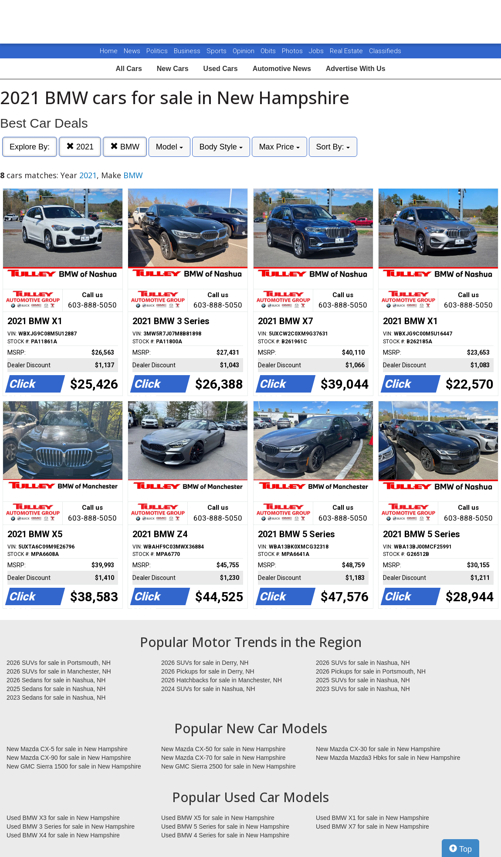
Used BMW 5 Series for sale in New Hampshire (225, 826)
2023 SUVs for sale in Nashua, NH (363, 688)
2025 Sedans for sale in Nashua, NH (56, 688)
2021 (80, 146)
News (132, 51)
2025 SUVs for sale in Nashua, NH (363, 680)
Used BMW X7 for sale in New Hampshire (372, 826)
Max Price (279, 146)
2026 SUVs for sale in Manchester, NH (59, 671)
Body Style (221, 146)
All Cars (128, 68)
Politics (157, 51)
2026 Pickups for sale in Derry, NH (207, 671)
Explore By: (30, 146)
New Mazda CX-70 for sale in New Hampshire (223, 757)
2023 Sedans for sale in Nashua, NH (56, 697)
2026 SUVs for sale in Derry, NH (204, 662)
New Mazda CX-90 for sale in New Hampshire (69, 757)
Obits (269, 51)
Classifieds (385, 51)
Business (188, 51)
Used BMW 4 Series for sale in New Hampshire (225, 835)
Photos (293, 51)
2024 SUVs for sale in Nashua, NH (208, 688)
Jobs (317, 51)
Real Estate (347, 51)
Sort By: (333, 146)
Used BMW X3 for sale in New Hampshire (63, 817)
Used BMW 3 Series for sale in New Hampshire (71, 826)
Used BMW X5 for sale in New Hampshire (217, 817)
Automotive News (282, 68)
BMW (124, 146)
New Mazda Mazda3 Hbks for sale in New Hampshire (388, 757)
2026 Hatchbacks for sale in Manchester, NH (221, 680)
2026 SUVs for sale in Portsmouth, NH (59, 662)
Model (169, 146)
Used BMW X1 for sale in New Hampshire (372, 817)
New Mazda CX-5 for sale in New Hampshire (67, 748)
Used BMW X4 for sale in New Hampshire (63, 835)
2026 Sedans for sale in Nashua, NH (56, 680)
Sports (217, 51)
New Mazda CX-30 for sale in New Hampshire (378, 748)
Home (109, 51)
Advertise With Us (356, 68)
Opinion (244, 51)
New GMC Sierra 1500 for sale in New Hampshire (74, 766)
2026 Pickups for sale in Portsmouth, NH (371, 671)
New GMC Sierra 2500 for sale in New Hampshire (228, 766)
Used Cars (220, 68)
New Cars (173, 68)
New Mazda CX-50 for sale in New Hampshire (223, 748)
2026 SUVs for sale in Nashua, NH (363, 662)
